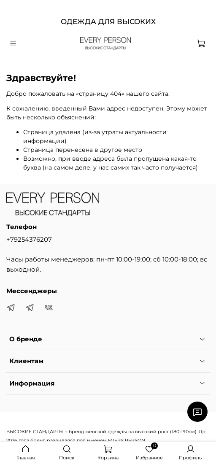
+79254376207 (29, 239)
